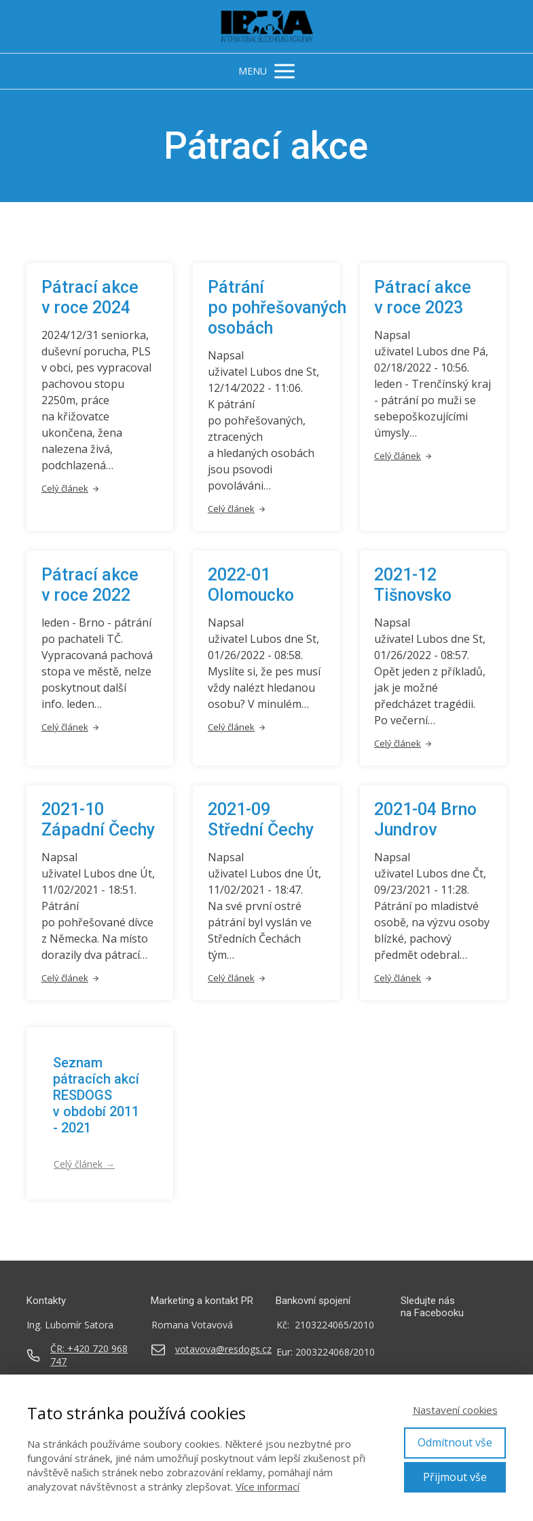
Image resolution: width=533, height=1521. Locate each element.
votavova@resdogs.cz (223, 1349)
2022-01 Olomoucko (251, 585)
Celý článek (70, 488)
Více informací (267, 1486)
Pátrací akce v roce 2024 (90, 297)
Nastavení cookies (455, 1410)
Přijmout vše (455, 1476)
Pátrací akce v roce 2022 (90, 585)
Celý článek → (84, 1164)
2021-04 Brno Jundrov (425, 819)
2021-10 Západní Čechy (98, 819)
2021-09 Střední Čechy (261, 819)
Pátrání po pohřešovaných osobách (277, 307)
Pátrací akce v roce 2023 (422, 297)
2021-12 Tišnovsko (413, 585)
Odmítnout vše (455, 1442)
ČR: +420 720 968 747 (89, 1355)
